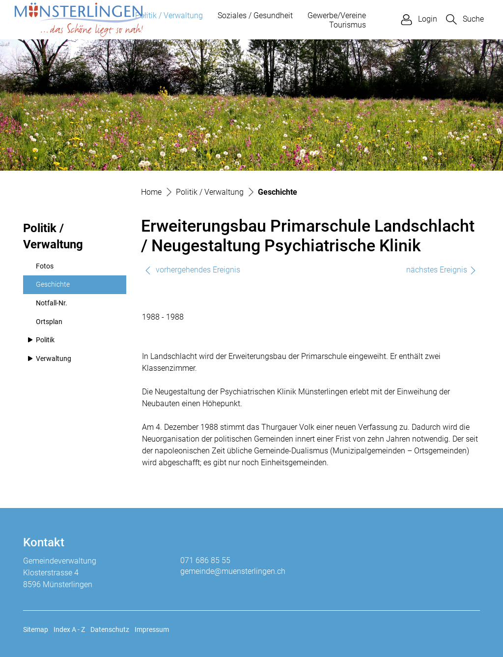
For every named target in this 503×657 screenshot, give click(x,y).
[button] (465, 19)
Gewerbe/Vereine (336, 15)
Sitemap (35, 629)
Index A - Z (69, 629)
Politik (45, 340)
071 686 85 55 (205, 560)
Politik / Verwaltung (169, 15)
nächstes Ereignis (441, 269)
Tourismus (347, 25)
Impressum (152, 629)
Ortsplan (49, 322)
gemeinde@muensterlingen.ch (232, 571)
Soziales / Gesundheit (255, 15)
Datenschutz (109, 629)
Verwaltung (53, 359)
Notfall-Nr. (51, 303)
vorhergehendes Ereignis (192, 269)
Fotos (45, 266)
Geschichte (59, 287)
